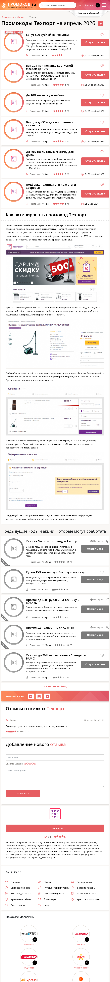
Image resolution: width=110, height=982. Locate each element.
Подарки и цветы (51, 893)
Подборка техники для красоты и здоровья (51, 186)
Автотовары (15, 905)
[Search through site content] (57, 5)
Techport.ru (34, 829)
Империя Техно (81, 967)
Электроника (81, 882)
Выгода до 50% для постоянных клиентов (49, 123)
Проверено (98, 541)
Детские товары (83, 887)
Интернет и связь (84, 893)
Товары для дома (18, 893)
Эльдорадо (29, 967)
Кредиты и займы (18, 899)
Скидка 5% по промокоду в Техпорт (52, 541)
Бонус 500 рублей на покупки (47, 35)
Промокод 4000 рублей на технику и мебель (52, 601)
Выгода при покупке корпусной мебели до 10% (49, 67)
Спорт (44, 905)
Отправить (22, 793)
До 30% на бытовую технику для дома (50, 153)
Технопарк (29, 944)
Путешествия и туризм (53, 887)
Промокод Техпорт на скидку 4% (50, 627)
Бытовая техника (17, 887)
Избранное (89, 5)
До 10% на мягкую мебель (45, 95)
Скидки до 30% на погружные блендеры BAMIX (56, 656)
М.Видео (81, 944)
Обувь (44, 882)
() (34, 687)
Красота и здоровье (85, 899)
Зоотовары (47, 899)
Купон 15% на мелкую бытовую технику (55, 572)
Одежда (12, 882)
